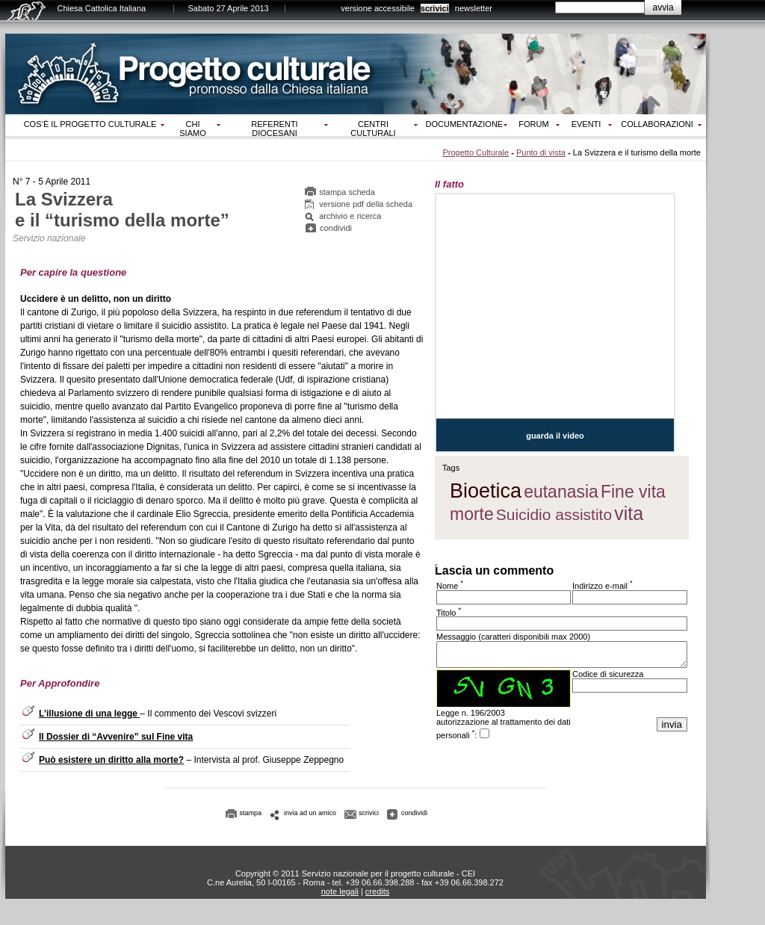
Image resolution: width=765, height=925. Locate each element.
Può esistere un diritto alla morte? (111, 760)
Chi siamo (192, 128)
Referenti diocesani (274, 128)
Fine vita (633, 491)
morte (472, 514)
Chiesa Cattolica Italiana (102, 8)
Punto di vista (541, 152)
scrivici (435, 8)
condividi (336, 227)
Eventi (586, 124)
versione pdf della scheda (365, 203)
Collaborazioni (657, 124)
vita (628, 513)
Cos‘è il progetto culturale (90, 124)
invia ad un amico (310, 813)
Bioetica (485, 491)
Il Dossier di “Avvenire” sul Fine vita (116, 736)
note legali (340, 891)
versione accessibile (377, 8)
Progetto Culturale (475, 152)
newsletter (473, 8)
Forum (533, 124)
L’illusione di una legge (89, 713)
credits (377, 891)
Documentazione (465, 124)
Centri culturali (372, 128)
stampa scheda (347, 192)
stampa (251, 813)
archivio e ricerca (350, 215)
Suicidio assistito (554, 514)
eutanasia (561, 491)
